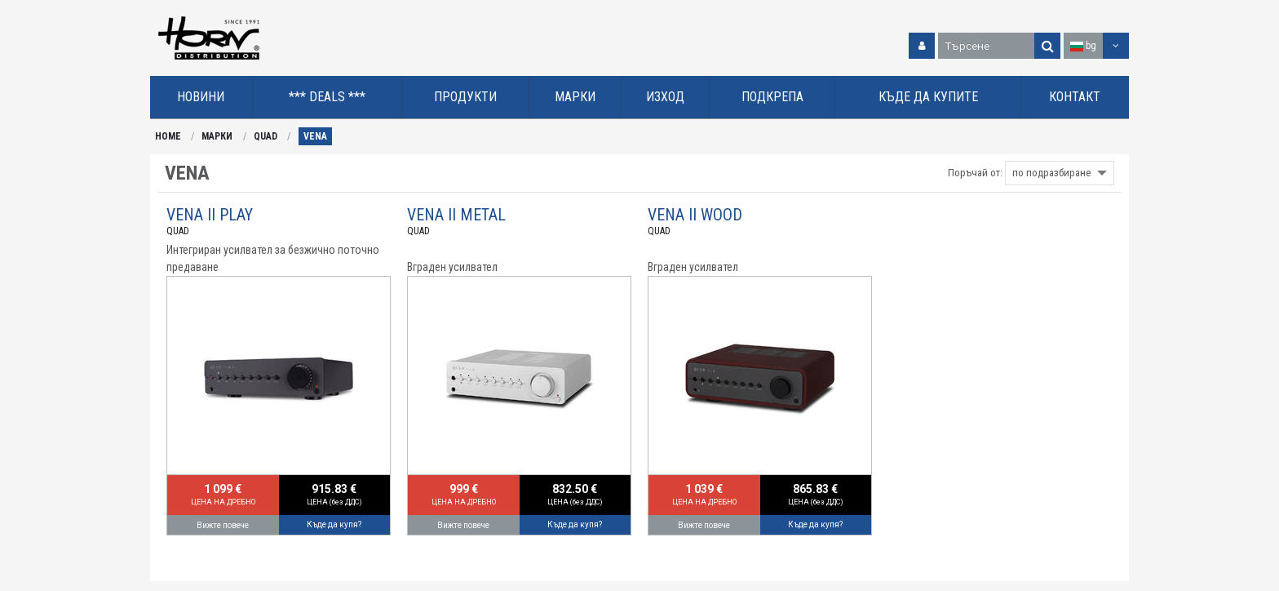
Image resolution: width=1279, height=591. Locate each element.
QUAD (265, 136)
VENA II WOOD (695, 214)
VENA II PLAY (209, 214)
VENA (315, 136)
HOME (168, 136)
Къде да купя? (334, 524)
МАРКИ (216, 136)
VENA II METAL (456, 214)
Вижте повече (223, 525)
